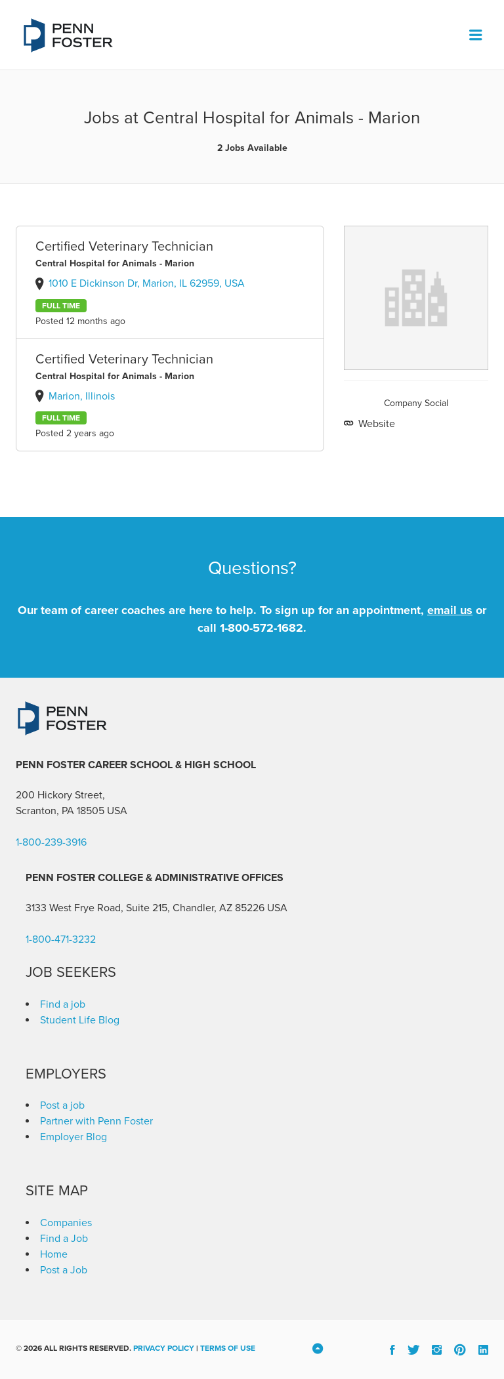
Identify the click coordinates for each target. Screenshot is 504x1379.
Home (54, 1254)
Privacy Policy (163, 1348)
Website (375, 423)
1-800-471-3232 (61, 939)
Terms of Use (227, 1348)
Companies (66, 1222)
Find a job (62, 1004)
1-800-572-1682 (261, 628)
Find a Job (64, 1238)
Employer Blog (73, 1136)
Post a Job (63, 1270)
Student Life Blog (79, 1020)
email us (449, 610)
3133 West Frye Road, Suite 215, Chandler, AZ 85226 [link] (145, 908)
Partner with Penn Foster (96, 1121)
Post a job (62, 1105)
